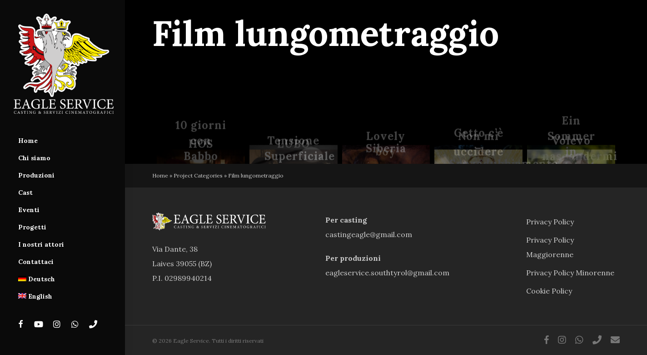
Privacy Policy (550, 221)
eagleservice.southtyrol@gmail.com (387, 272)
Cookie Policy (549, 290)
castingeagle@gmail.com (368, 234)
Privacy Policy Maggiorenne (550, 247)
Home (160, 175)
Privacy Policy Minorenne (570, 272)
